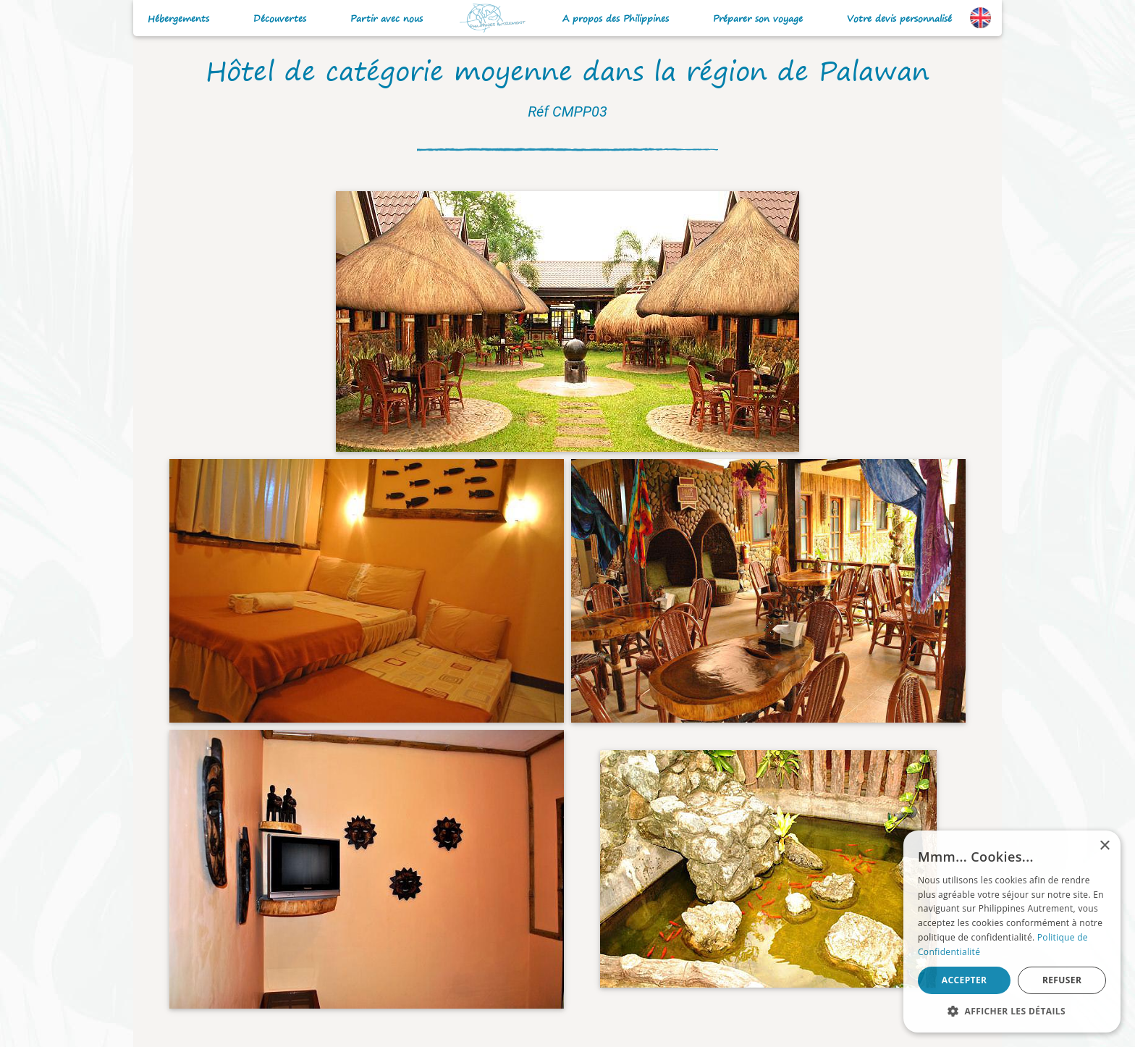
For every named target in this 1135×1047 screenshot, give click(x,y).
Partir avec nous (386, 18)
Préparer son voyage (758, 18)
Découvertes (279, 18)
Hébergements (178, 18)
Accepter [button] (964, 980)
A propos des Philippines (615, 18)
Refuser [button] (1061, 980)
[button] (1012, 1011)
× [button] (1104, 846)
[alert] (1012, 932)
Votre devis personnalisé (899, 18)
